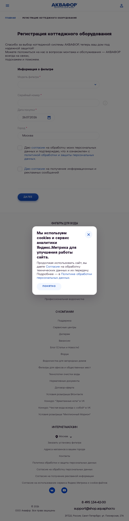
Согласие (53, 266)
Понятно (49, 286)
